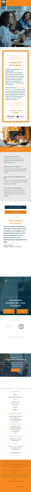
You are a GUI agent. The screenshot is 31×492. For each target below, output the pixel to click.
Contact (15, 409)
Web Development (15, 430)
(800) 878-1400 (15, 449)
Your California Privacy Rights (15, 481)
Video (15, 433)
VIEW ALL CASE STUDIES (15, 207)
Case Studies (15, 402)
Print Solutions (15, 417)
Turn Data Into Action (12, 156)
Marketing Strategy (15, 397)
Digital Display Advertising (15, 416)
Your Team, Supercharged (13, 188)
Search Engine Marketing (15, 419)
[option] (10, 117)
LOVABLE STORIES (22, 311)
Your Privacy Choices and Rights (20, 466)
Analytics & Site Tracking (15, 439)
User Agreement (23, 462)
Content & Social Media (15, 428)
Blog (15, 399)
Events (15, 407)
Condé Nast (11, 89)
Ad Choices (15, 486)
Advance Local (20, 87)
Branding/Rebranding (15, 426)
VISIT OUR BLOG (15, 212)
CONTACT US (15, 370)
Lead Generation (15, 440)
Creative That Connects (12, 166)
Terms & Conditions (15, 421)
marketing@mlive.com (15, 452)
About (15, 394)
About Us (15, 472)
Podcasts (15, 404)
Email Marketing (15, 431)
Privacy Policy (5, 466)
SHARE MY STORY (8, 311)
